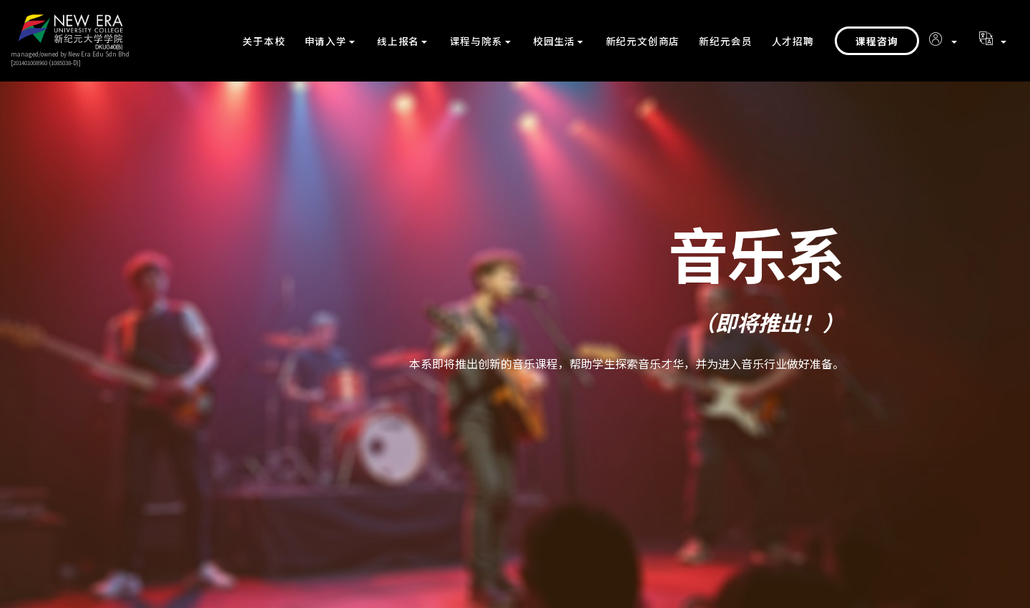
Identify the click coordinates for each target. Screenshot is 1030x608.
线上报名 (398, 41)
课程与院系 (476, 41)
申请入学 (326, 41)
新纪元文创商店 (643, 41)
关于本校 (263, 41)
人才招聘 (793, 41)
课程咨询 (876, 41)
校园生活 (554, 41)
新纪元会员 (725, 41)
